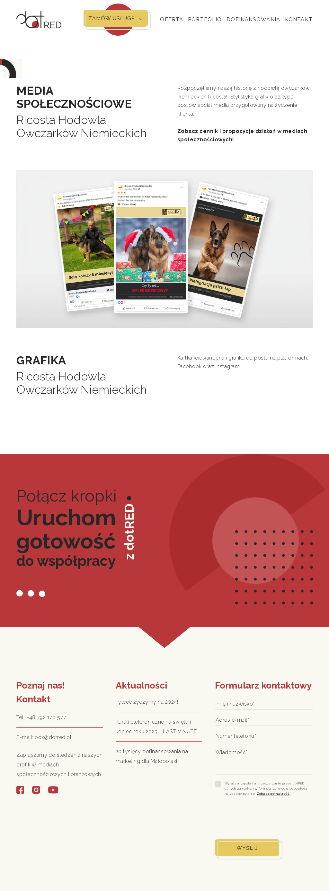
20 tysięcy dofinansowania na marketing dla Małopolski (152, 756)
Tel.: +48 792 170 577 (41, 717)
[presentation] (264, 817)
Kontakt (33, 699)
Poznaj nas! (40, 685)
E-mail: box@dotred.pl (43, 737)
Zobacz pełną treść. (274, 793)
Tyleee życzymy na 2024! (147, 702)
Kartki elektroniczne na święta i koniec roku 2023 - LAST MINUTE (156, 727)
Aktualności (141, 685)
